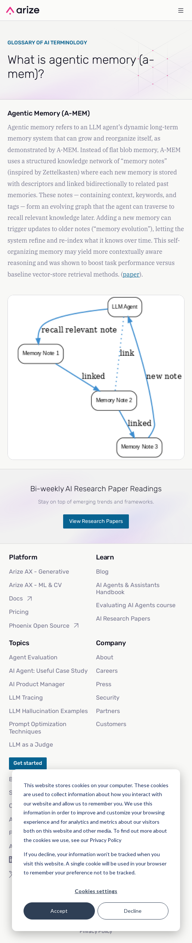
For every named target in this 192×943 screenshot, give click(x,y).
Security (108, 697)
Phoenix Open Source (44, 625)
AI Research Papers (123, 618)
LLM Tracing (26, 697)
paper (131, 274)
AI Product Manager (37, 684)
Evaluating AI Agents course (136, 605)
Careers (107, 670)
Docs (21, 598)
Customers (111, 724)
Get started (27, 763)
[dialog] (96, 850)
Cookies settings (96, 891)
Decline (133, 911)
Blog (102, 571)
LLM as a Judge (31, 744)
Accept (59, 911)
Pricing (19, 611)
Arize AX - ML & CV (35, 585)
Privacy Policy (96, 931)
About (104, 657)
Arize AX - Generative (39, 571)
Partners (108, 711)
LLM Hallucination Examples (48, 711)
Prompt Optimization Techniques (37, 727)
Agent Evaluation (33, 657)
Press (103, 684)
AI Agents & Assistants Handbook (128, 588)
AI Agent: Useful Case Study (48, 670)
